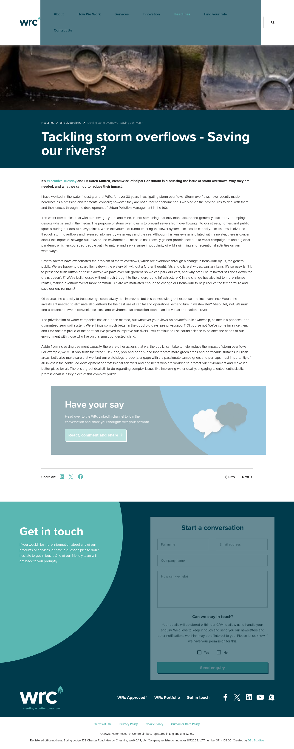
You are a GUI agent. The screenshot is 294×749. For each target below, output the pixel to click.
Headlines (176, 8)
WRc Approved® (132, 697)
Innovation (146, 8)
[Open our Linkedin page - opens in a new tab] (249, 697)
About (53, 8)
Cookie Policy (154, 724)
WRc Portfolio (167, 697)
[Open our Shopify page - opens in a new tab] (271, 697)
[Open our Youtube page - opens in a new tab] (260, 697)
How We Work (84, 8)
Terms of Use (103, 724)
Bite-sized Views (70, 123)
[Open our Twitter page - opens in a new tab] (237, 697)
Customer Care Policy (185, 724)
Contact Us (244, 8)
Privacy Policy (128, 724)
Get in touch (198, 697)
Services (116, 8)
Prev (230, 477)
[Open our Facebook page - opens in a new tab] (225, 697)
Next (247, 477)
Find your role (210, 8)
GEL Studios (256, 740)
